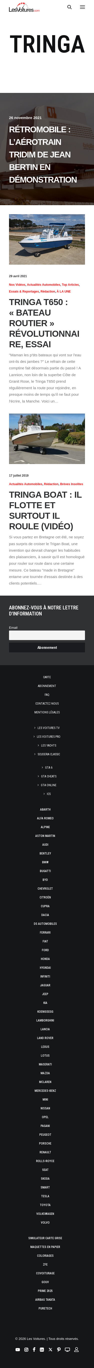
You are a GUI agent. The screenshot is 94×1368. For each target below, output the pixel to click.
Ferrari (45, 932)
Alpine (45, 827)
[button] (82, 7)
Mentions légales (47, 712)
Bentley (45, 853)
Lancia (45, 1029)
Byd (45, 880)
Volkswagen (45, 1214)
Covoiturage (45, 1273)
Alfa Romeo (45, 818)
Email (13, 628)
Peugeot (45, 1134)
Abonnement (47, 686)
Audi (45, 844)
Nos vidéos (17, 285)
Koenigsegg (45, 1011)
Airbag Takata (45, 1299)
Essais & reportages (24, 291)
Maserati (45, 1064)
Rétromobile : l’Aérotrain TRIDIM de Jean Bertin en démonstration (43, 154)
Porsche (45, 1143)
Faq (47, 695)
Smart (45, 1187)
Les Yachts (48, 745)
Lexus (45, 1047)
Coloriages (45, 1256)
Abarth (45, 809)
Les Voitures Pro (48, 736)
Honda (45, 959)
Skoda (45, 1178)
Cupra (45, 906)
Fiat (45, 941)
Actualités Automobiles (43, 285)
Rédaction (48, 291)
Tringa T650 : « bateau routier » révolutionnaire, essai (44, 323)
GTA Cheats (48, 776)
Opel (45, 1117)
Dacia (45, 915)
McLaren (45, 1082)
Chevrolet (45, 888)
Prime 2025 (45, 1291)
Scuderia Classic (49, 754)
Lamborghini (45, 1020)
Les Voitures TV (49, 728)
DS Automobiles (45, 924)
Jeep (45, 994)
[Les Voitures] (24, 7)
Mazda (45, 1073)
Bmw (45, 862)
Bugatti (45, 871)
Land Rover (45, 1038)
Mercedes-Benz (45, 1091)
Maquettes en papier (45, 1247)
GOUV (45, 1282)
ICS (49, 794)
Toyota (45, 1205)
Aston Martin (45, 836)
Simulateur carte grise (45, 1238)
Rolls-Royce (45, 1161)
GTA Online (48, 785)
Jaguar (45, 985)
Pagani (45, 1126)
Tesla (45, 1196)
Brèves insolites (71, 484)
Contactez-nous (47, 703)
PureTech (45, 1308)
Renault (45, 1152)
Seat (45, 1170)
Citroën (45, 897)
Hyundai (45, 968)
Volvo (45, 1222)
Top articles (70, 285)
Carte (47, 677)
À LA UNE (64, 291)
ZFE (45, 1264)
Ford (45, 950)
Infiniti (45, 976)
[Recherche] (67, 7)
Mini (45, 1099)
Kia (45, 1003)
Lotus (45, 1055)
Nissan (45, 1108)
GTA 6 (48, 767)
